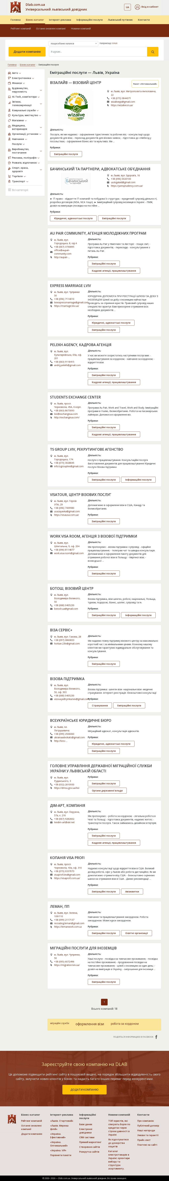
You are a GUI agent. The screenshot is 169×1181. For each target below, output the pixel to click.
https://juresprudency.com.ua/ (127, 185)
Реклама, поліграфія (24, 157)
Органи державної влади (107, 790)
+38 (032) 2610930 (64, 784)
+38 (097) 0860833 (64, 640)
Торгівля (17, 176)
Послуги (17, 144)
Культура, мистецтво (25, 115)
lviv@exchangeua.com (66, 413)
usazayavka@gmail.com (67, 511)
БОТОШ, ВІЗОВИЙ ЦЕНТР (71, 588)
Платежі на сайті (147, 1144)
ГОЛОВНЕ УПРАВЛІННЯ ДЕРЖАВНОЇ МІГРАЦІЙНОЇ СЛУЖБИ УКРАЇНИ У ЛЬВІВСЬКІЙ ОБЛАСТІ (101, 768)
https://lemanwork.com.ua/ (68, 926)
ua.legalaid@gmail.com (123, 182)
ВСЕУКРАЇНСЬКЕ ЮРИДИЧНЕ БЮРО (80, 720)
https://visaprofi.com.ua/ (67, 878)
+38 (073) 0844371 (121, 98)
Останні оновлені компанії (51, 28)
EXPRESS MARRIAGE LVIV (70, 285)
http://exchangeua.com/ (67, 417)
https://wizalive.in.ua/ (122, 105)
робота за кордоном (125, 1024)
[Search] (98, 51)
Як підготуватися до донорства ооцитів (118, 1143)
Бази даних (85, 1124)
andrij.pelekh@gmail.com (67, 365)
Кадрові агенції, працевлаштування (114, 270)
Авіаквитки (132, 891)
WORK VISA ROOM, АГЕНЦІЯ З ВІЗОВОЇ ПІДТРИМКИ (93, 536)
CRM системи (86, 1137)
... (114, 141)
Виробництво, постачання (20, 151)
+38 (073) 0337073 (64, 871)
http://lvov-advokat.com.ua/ (63, 741)
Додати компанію (27, 52)
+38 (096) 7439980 (64, 507)
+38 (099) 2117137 (64, 919)
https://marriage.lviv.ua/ (66, 305)
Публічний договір (148, 1125)
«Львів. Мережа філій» (59, 1127)
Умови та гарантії (147, 1135)
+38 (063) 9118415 (64, 361)
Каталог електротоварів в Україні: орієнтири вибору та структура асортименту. (119, 1160)
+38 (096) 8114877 (64, 549)
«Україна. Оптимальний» (59, 1144)
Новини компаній (81, 28)
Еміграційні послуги (66, 154)
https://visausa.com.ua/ (66, 514)
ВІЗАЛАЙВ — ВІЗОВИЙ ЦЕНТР (75, 82)
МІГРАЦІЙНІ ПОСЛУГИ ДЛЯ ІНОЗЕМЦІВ (83, 948)
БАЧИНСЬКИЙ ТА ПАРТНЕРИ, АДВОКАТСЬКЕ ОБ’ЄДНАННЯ (100, 169)
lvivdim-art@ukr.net (64, 822)
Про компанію (145, 1120)
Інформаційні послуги (89, 19)
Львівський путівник (120, 19)
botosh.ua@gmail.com (66, 608)
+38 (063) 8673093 (64, 410)
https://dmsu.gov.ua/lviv (66, 787)
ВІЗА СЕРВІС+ (61, 630)
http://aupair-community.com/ (63, 257)
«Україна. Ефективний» (58, 1135)
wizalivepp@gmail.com (123, 101)
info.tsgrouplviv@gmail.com (69, 466)
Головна (16, 19)
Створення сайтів (89, 1146)
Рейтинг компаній (21, 28)
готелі (114, 43)
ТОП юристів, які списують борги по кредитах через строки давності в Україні (119, 1127)
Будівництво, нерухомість (20, 90)
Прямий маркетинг (90, 1142)
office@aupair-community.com (62, 252)
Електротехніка (21, 78)
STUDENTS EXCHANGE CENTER (75, 397)
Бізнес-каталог (35, 19)
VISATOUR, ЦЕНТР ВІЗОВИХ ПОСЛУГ (80, 494)
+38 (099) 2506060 (64, 733)
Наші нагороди (146, 1130)
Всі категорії (18, 189)
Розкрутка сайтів (89, 1151)
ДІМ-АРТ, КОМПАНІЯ (67, 805)
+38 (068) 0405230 (64, 605)
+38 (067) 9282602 (64, 818)
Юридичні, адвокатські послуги (73, 218)
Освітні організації (136, 933)
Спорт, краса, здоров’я (20, 169)
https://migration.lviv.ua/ (67, 965)
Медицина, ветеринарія (19, 127)
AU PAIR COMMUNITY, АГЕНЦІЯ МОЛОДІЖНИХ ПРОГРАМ (98, 233)
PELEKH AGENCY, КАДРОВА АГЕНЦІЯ (80, 344)
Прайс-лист (144, 1140)
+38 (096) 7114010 (64, 298)
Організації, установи (25, 133)
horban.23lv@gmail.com (67, 643)
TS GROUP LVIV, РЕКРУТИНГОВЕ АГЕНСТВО (86, 449)
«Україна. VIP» (58, 1150)
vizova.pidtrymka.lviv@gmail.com (71, 699)
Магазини (18, 120)
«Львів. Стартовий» (61, 1120)
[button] (147, 7)
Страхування (100, 705)
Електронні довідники (85, 1130)
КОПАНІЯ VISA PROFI (67, 857)
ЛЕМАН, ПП (59, 906)
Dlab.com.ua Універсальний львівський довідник (56, 7)
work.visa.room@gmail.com (69, 553)
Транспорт (18, 181)
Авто (15, 73)
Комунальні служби (24, 110)
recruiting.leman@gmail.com (69, 923)
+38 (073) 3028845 (64, 462)
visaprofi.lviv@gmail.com (67, 874)
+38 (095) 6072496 (64, 961)
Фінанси (17, 83)
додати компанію (84, 1089)
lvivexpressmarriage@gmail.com (71, 302)
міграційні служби (59, 1023)
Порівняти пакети (60, 1155)
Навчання (18, 139)
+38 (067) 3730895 (64, 246)
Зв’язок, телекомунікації (22, 103)
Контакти (144, 19)
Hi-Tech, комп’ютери (24, 96)
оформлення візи (90, 1024)
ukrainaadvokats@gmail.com (69, 737)
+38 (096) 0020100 (121, 178)
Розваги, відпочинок (24, 162)
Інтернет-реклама (60, 19)
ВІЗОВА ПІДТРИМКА (67, 678)
